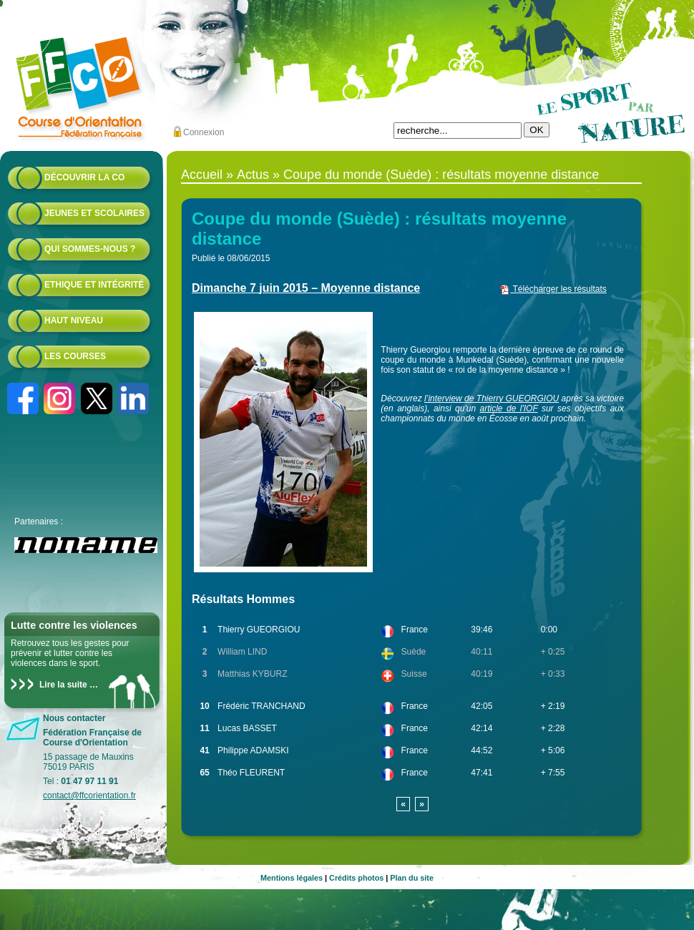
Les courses (75, 356)
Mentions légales (291, 877)
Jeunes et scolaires (94, 213)
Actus (253, 174)
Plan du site (412, 877)
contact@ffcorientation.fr (89, 795)
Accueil (202, 174)
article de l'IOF (509, 408)
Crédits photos (356, 877)
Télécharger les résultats (553, 289)
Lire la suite (63, 685)
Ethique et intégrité (94, 285)
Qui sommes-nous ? (89, 249)
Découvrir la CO (84, 177)
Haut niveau (73, 320)
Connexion (203, 132)
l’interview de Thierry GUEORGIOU (491, 398)
